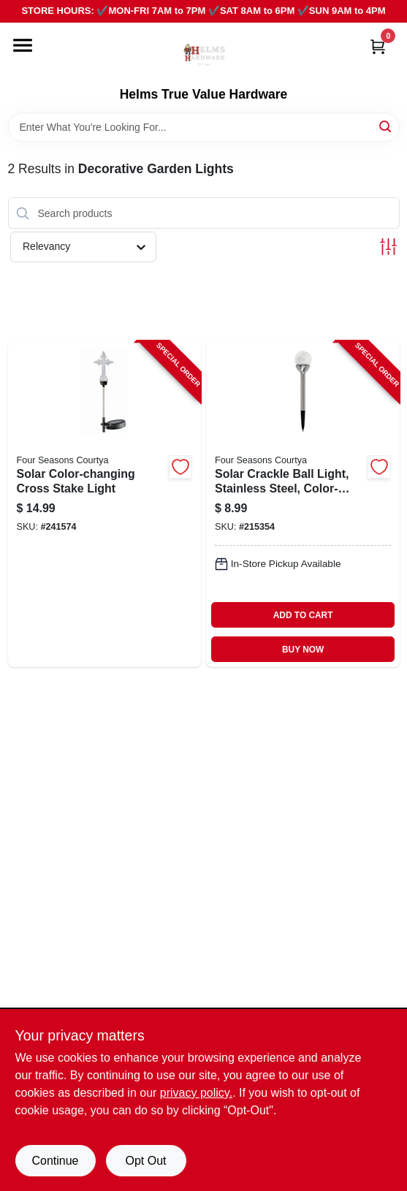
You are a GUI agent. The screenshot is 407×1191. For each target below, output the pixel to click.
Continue (54, 1160)
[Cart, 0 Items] (377, 46)
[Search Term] (204, 127)
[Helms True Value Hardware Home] (204, 55)
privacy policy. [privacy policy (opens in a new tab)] (196, 1093)
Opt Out (145, 1160)
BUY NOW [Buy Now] (303, 649)
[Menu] (22, 45)
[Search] (386, 126)
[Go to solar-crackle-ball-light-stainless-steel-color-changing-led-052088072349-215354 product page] (303, 504)
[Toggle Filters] (388, 246)
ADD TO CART (303, 615)
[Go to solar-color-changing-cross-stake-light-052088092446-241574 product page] (105, 504)
